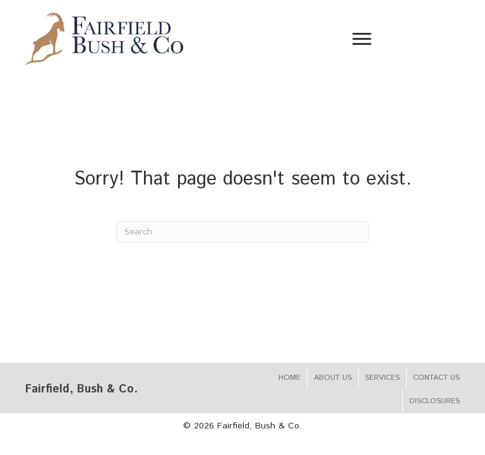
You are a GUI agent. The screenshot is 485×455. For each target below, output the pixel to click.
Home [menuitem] (289, 377)
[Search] (242, 232)
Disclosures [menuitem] (434, 401)
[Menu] (361, 39)
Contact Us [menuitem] (436, 377)
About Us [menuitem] (333, 377)
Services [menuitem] (382, 377)
